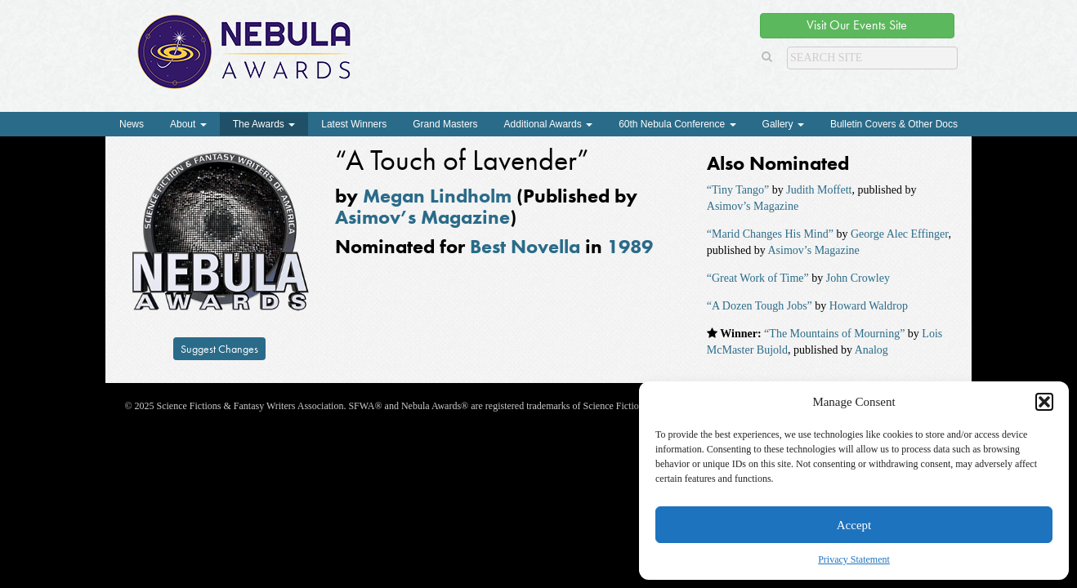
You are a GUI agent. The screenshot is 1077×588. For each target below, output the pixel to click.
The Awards (264, 124)
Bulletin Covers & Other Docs (894, 124)
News (131, 124)
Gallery (783, 124)
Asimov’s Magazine (422, 216)
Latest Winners (354, 124)
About (188, 124)
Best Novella (525, 246)
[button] (1044, 402)
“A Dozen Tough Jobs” (759, 306)
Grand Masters (445, 124)
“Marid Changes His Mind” (770, 234)
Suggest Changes (219, 348)
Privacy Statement (854, 559)
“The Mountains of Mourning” (834, 333)
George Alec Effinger (899, 234)
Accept (854, 525)
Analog (871, 350)
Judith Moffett (818, 190)
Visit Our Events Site (857, 24)
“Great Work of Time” (758, 278)
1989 (630, 246)
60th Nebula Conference (677, 124)
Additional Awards (548, 124)
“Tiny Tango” (738, 190)
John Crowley (858, 278)
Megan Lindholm (437, 195)
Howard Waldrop (868, 306)
